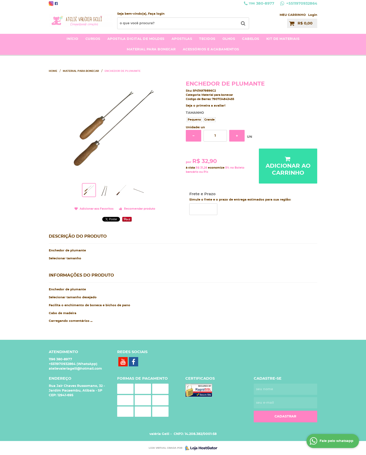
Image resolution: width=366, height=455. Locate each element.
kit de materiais (283, 39)
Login (312, 15)
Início (72, 39)
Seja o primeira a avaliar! (205, 105)
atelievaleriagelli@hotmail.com (75, 368)
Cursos (92, 39)
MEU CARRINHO (293, 15)
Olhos (228, 39)
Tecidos (207, 39)
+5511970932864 (301, 3)
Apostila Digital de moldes (136, 39)
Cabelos (250, 39)
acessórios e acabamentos (211, 49)
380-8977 (261, 3)
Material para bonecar (151, 49)
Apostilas (182, 39)
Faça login (156, 13)
